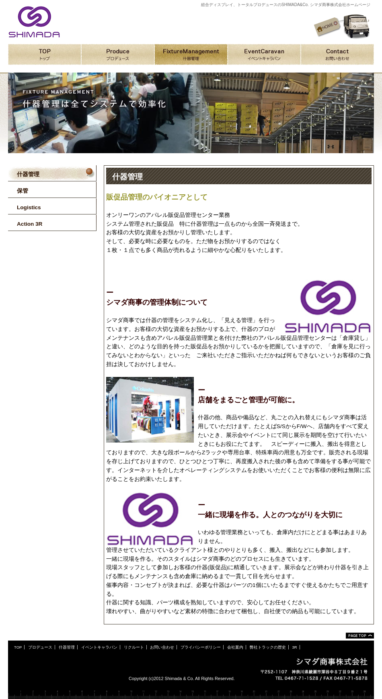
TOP (18, 647)
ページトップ (360, 635)
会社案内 (235, 647)
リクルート (134, 647)
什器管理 (67, 647)
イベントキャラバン (99, 647)
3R (294, 647)
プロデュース (40, 647)
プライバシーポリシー (201, 647)
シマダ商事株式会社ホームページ (34, 22)
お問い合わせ (162, 647)
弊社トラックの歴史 (268, 647)
